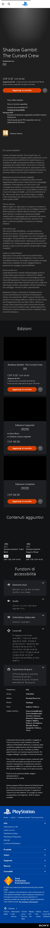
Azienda (7, 840)
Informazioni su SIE (11, 827)
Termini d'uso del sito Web (24, 915)
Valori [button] (25, 855)
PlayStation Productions (12, 837)
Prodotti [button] (25, 849)
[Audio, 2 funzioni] (25, 604)
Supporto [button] (25, 860)
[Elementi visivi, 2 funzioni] (25, 588)
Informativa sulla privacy (15, 913)
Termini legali (6, 912)
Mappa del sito (31, 913)
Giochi (13, 817)
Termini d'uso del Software (46, 913)
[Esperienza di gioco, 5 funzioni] (25, 675)
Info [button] (25, 823)
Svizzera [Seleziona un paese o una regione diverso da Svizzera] (11, 908)
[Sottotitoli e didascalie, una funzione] (25, 619)
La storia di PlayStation (12, 843)
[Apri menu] (3, 4)
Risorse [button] (25, 866)
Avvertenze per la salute (15, 778)
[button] (16, 110)
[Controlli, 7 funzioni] (25, 645)
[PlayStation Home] (25, 4)
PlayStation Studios (11, 833)
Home (6, 817)
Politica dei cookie (38, 913)
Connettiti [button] (25, 871)
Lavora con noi (9, 830)
